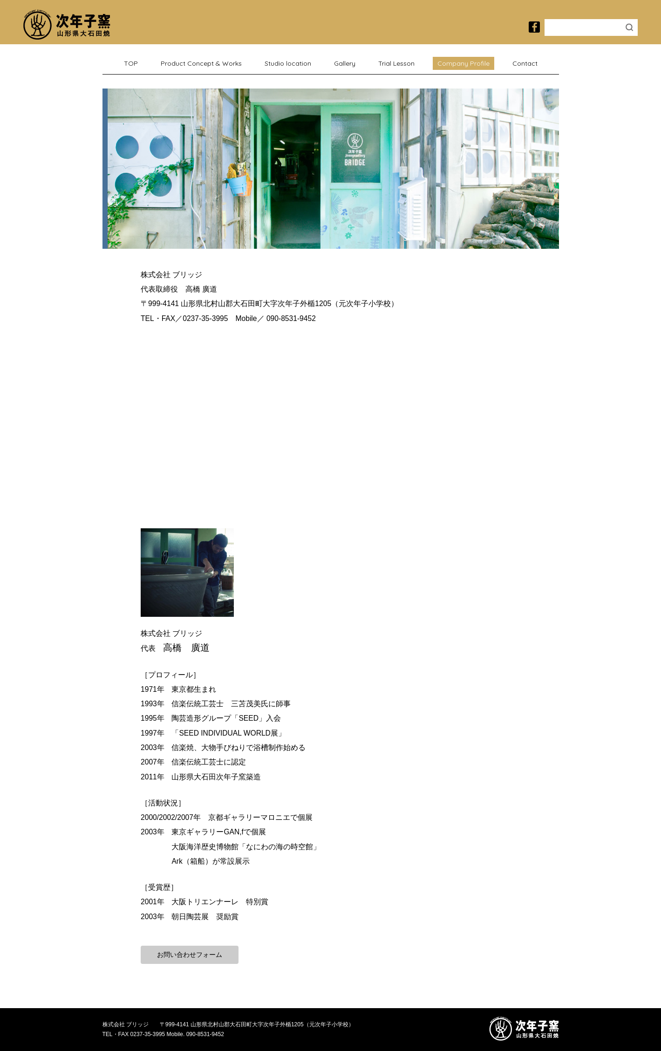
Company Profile (463, 63)
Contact (525, 63)
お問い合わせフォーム (194, 954)
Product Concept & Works (201, 63)
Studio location (288, 63)
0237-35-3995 (205, 318)
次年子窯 (66, 24)
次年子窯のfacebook (534, 27)
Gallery (344, 63)
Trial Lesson (396, 63)
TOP (131, 63)
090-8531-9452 (291, 318)
